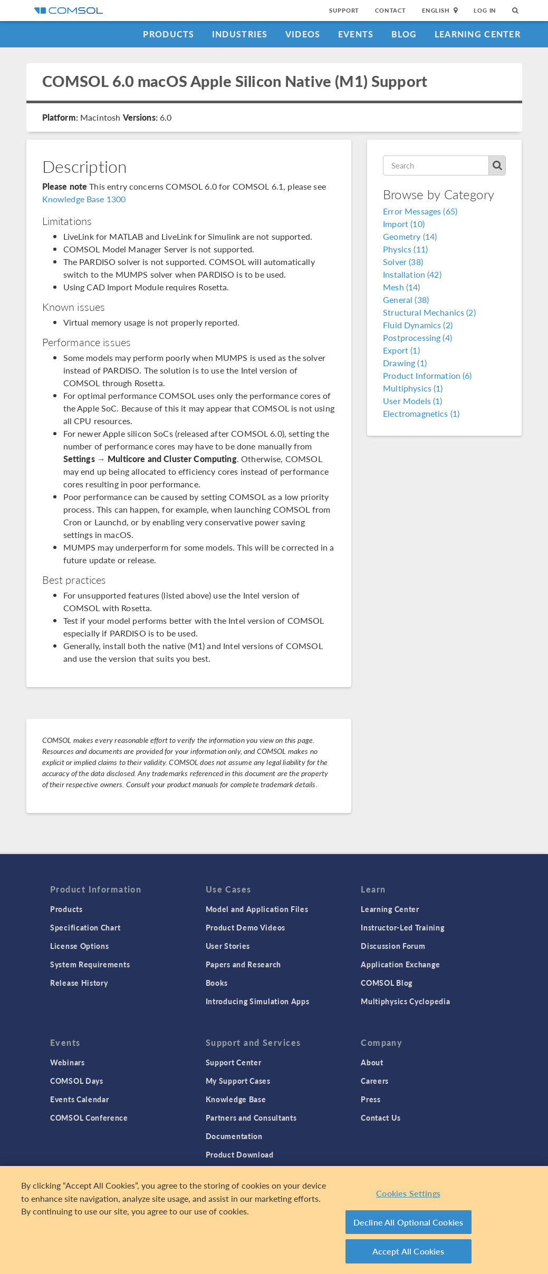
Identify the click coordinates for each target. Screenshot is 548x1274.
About (372, 1062)
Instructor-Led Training (402, 927)
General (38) (406, 299)
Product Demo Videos (245, 927)
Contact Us (380, 1117)
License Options (79, 945)
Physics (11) (405, 249)
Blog (404, 34)
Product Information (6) (427, 375)
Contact (390, 10)
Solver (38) (403, 262)
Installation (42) (412, 274)
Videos (303, 34)
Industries (240, 34)
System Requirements (90, 964)
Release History (79, 982)
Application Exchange (400, 964)
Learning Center (478, 34)
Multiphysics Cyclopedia (405, 1001)
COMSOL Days (76, 1080)
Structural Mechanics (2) (429, 312)
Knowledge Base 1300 (84, 199)
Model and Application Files (257, 909)
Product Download (240, 1154)
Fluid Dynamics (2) (418, 325)
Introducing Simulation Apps (258, 1001)
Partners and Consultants (251, 1117)
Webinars (67, 1062)
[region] (274, 1220)
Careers (375, 1080)
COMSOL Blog (386, 982)
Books (217, 982)
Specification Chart (85, 927)
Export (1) (401, 350)
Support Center (234, 1062)
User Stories (228, 945)
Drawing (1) (405, 363)
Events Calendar (79, 1099)
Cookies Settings (408, 1193)
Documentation (234, 1136)
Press (371, 1099)
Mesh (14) (401, 287)
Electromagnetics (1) (421, 413)
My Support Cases (238, 1080)
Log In (485, 10)
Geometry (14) (410, 236)
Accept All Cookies (408, 1251)
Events (356, 34)
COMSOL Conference (89, 1117)
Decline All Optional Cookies (408, 1222)
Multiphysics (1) (413, 388)
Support (344, 10)
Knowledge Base (236, 1099)
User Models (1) (412, 401)
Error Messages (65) (420, 211)
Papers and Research (243, 964)
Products (168, 34)
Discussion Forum (393, 945)
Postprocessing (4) (417, 337)
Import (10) (404, 224)
